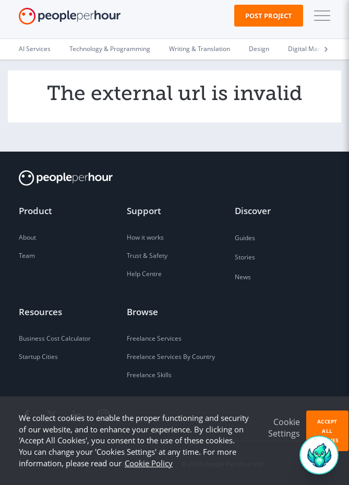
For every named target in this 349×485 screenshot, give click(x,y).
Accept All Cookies (327, 431)
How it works (145, 237)
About (27, 237)
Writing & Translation (199, 48)
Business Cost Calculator (55, 338)
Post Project (268, 15)
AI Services (35, 48)
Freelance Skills (149, 374)
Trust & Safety (147, 255)
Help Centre (144, 273)
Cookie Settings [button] (284, 427)
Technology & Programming (109, 48)
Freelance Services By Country (171, 356)
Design (259, 48)
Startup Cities (38, 356)
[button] (319, 15)
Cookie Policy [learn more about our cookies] (149, 463)
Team (27, 255)
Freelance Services (154, 338)
